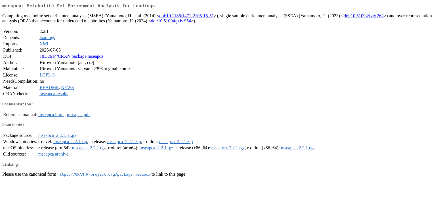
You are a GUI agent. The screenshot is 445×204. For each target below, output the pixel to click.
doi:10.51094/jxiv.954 (171, 22)
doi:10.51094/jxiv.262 (364, 16)
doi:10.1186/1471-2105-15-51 (186, 16)
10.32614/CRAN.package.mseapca (71, 57)
